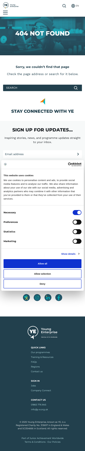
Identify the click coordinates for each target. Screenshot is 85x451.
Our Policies (54, 436)
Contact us (37, 366)
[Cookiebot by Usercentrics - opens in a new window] (68, 164)
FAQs (34, 356)
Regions (35, 361)
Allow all (42, 263)
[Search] (42, 83)
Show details (68, 254)
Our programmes (40, 347)
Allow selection (42, 273)
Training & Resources (42, 352)
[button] (67, 6)
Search (56, 6)
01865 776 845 (38, 399)
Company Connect (41, 385)
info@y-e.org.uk (39, 404)
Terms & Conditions (35, 436)
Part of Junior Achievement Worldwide (43, 433)
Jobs (33, 380)
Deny (42, 283)
